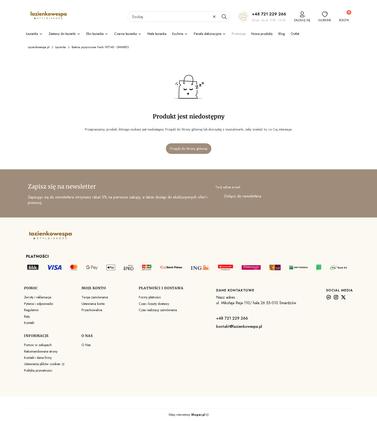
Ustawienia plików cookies (42, 364)
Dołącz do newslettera (242, 196)
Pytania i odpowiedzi (38, 303)
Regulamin (31, 310)
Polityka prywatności (38, 370)
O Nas (86, 344)
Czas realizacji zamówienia (158, 310)
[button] (224, 17)
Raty (27, 316)
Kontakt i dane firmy (38, 357)
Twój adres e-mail (227, 187)
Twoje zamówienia (95, 297)
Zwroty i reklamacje (37, 297)
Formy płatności (150, 297)
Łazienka (60, 47)
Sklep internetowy (187, 415)
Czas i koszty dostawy (154, 303)
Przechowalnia (92, 310)
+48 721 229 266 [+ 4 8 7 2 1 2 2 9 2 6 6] (269, 14)
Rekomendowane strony (40, 351)
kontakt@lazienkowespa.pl (239, 326)
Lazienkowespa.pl (39, 47)
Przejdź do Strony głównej (188, 148)
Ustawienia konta (93, 303)
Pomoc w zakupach (38, 344)
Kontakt (29, 322)
